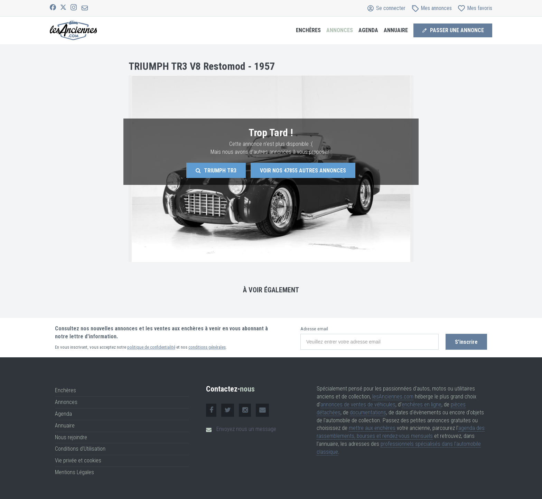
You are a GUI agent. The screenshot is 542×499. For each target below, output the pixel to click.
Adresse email (314, 328)
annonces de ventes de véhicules (357, 404)
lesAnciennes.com (392, 396)
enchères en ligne (421, 404)
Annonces (339, 30)
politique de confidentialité (151, 347)
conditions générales (207, 347)
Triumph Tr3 (216, 170)
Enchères (308, 30)
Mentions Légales (74, 472)
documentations (368, 412)
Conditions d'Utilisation (80, 448)
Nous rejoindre (71, 437)
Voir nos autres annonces (303, 170)
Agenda (368, 30)
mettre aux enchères (372, 428)
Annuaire (396, 30)
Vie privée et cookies (78, 460)
